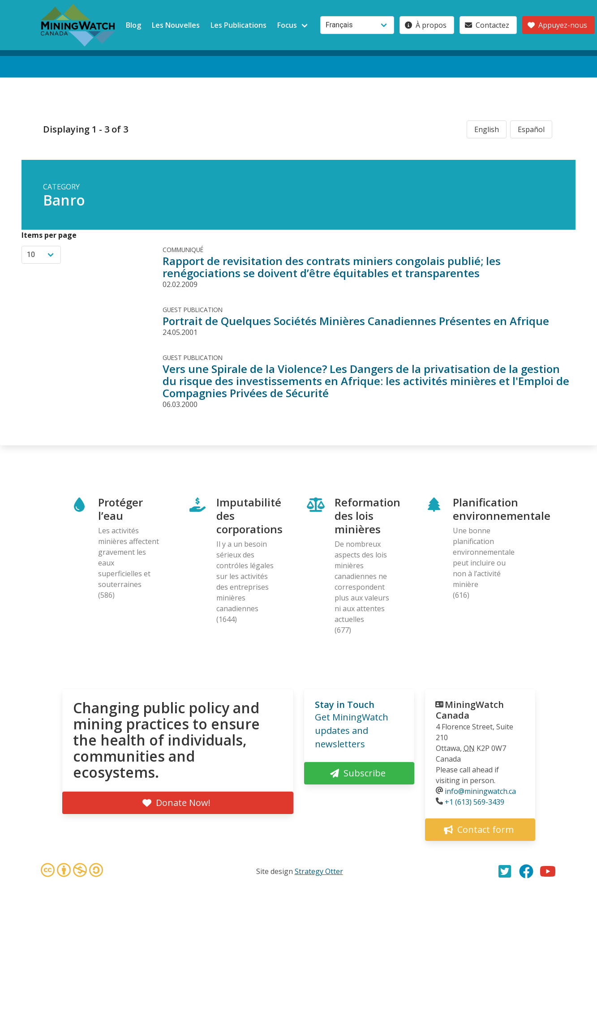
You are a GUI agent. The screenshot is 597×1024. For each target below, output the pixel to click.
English (486, 129)
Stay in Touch (344, 704)
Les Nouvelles (176, 25)
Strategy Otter (319, 871)
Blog (133, 25)
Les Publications (238, 25)
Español (531, 129)
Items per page (49, 235)
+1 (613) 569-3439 (474, 802)
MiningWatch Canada (470, 709)
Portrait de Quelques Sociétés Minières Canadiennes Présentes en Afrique (356, 320)
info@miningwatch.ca (480, 791)
